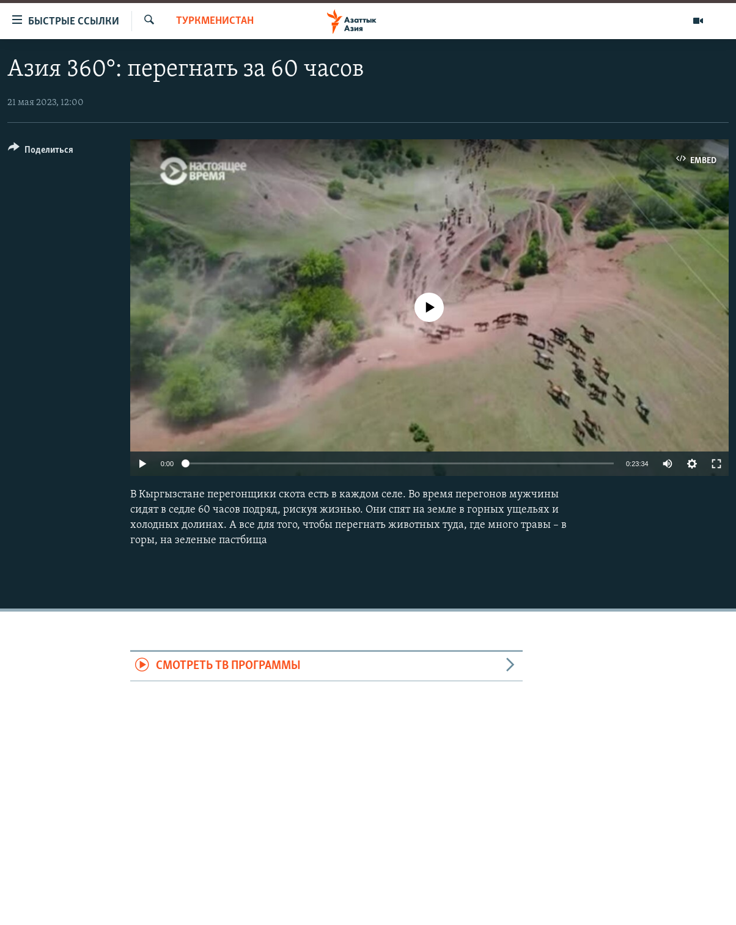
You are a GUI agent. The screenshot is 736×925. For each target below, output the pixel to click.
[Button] (40, 151)
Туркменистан (215, 21)
